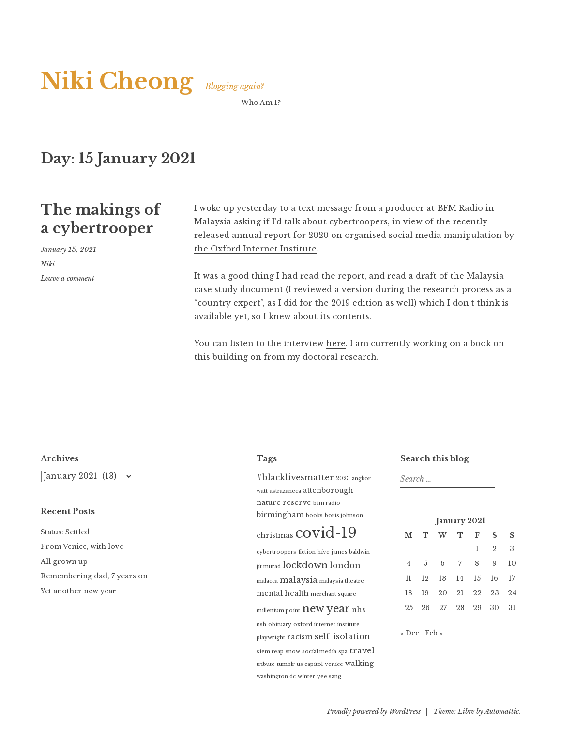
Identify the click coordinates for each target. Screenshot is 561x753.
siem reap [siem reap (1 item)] (270, 652)
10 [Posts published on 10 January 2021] (512, 563)
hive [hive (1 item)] (324, 552)
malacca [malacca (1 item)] (267, 581)
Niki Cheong (117, 81)
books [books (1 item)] (314, 515)
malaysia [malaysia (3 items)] (299, 580)
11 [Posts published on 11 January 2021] (408, 578)
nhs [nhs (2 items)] (358, 609)
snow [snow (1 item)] (293, 652)
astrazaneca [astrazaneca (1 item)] (285, 491)
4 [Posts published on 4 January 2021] (409, 563)
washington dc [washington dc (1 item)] (276, 676)
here (336, 343)
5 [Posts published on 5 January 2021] (425, 563)
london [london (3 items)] (345, 566)
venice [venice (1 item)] (334, 664)
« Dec (409, 633)
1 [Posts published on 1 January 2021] (477, 549)
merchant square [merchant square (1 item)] (333, 594)
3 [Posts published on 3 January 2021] (512, 549)
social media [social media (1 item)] (319, 652)
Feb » (434, 633)
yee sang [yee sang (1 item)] (329, 676)
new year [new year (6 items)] (326, 608)
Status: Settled (65, 532)
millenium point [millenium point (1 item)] (278, 610)
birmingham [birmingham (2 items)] (280, 514)
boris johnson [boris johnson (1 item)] (344, 515)
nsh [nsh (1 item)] (261, 624)
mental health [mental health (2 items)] (283, 593)
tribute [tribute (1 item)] (266, 664)
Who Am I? (261, 102)
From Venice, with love (82, 546)
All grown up (64, 561)
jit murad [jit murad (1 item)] (269, 566)
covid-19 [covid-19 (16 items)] (326, 533)
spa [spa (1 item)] (343, 652)
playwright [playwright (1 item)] (271, 638)
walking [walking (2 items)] (359, 663)
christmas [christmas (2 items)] (275, 535)
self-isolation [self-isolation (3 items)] (342, 637)
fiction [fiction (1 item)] (307, 552)
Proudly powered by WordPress (374, 711)
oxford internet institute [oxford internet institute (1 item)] (326, 624)
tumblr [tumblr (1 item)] (286, 664)
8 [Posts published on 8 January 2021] (477, 563)
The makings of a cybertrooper (100, 219)
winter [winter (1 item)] (306, 676)
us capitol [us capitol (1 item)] (310, 664)
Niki (48, 264)
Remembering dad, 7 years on (94, 576)
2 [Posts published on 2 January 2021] (494, 549)
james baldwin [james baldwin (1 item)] (351, 552)
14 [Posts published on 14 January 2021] (460, 578)
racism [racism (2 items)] (300, 637)
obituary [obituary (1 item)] (279, 624)
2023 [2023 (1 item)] (343, 478)
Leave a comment (67, 278)
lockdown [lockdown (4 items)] (305, 565)
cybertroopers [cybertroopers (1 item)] (276, 552)
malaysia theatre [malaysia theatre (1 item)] (341, 581)
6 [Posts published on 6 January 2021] (442, 563)
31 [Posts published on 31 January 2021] (512, 608)
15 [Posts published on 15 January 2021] (477, 578)
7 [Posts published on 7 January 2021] (460, 563)
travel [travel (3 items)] (362, 651)
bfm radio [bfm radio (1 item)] (326, 503)
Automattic (502, 711)
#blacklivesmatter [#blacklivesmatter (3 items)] (295, 477)
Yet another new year (78, 591)
